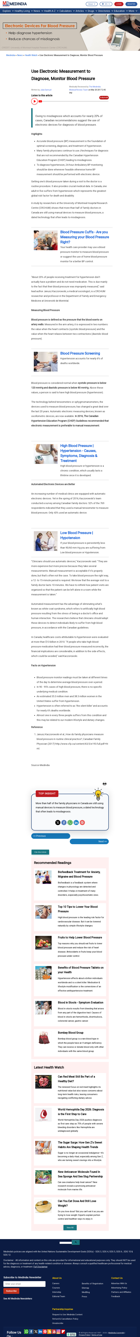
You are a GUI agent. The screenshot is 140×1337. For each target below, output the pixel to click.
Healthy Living (24, 10)
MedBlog (86, 1292)
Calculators (67, 10)
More (133, 10)
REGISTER (131, 4)
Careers (55, 1283)
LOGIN (118, 4)
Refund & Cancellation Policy (65, 1319)
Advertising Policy (119, 1288)
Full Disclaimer (40, 1266)
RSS (49, 1331)
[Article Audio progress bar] (73, 101)
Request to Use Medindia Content (67, 1314)
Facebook (64, 822)
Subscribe (11, 1291)
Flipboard (63, 1331)
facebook (31, 1331)
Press (84, 1296)
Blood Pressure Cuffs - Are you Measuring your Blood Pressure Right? (84, 237)
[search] (66, 1243)
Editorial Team (58, 1296)
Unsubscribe (57, 1323)
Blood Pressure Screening (80, 353)
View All (70, 1228)
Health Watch (31, 55)
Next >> (103, 841)
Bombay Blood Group (70, 1032)
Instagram (58, 1331)
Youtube (54, 1331)
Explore (8, 10)
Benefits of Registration (92, 1283)
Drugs (92, 10)
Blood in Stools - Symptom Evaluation (80, 1002)
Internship (56, 1292)
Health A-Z (51, 10)
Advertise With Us (119, 1283)
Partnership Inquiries (62, 1309)
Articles (81, 10)
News (38, 10)
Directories (105, 10)
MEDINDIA (15, 4)
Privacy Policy (84, 1335)
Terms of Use (96, 1335)
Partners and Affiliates (121, 1292)
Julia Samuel (45, 90)
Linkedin (76, 822)
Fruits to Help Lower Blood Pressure (80, 937)
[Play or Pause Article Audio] (34, 101)
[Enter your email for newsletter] (24, 1284)
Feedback (115, 1296)
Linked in (40, 1331)
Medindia (10, 55)
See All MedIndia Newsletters (17, 1298)
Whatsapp (70, 822)
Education (121, 10)
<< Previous (39, 835)
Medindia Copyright (116, 1333)
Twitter (57, 822)
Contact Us (116, 1278)
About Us (57, 1278)
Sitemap (85, 1288)
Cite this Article (40, 852)
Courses (56, 1288)
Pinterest (82, 822)
